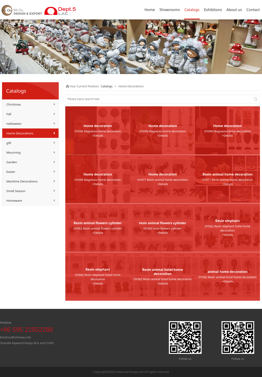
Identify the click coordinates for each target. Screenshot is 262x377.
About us (234, 9)
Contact (253, 9)
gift (8, 143)
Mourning (13, 152)
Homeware (14, 200)
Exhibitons (213, 9)
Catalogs (191, 9)
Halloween (13, 124)
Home (150, 9)
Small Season (15, 191)
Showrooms (169, 9)
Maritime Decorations (22, 181)
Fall (8, 114)
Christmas (13, 104)
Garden (11, 162)
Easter (10, 172)
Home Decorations (19, 133)
